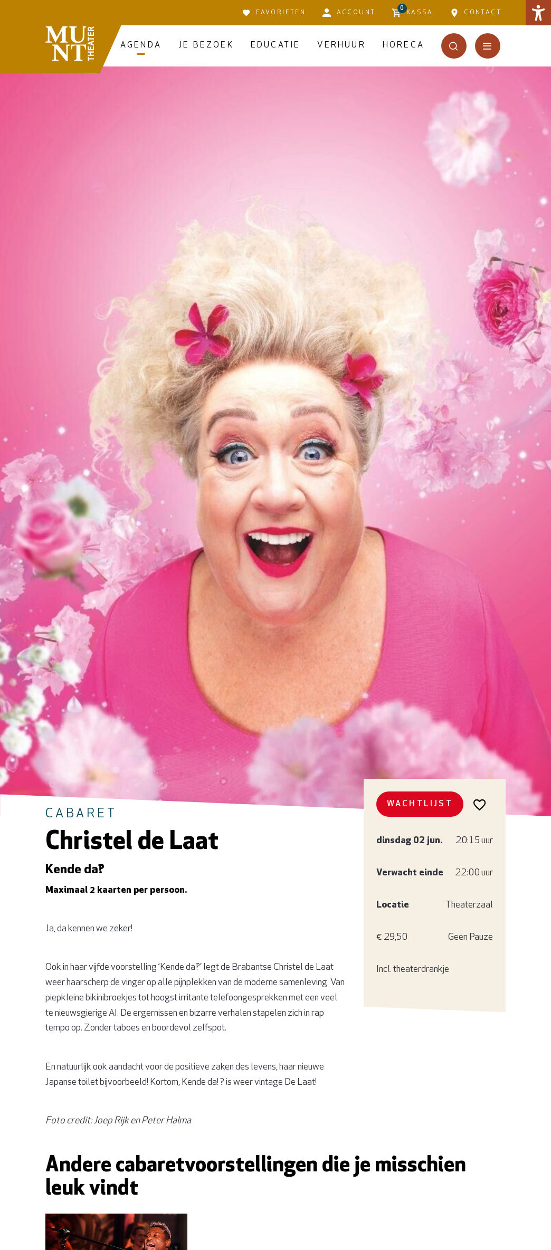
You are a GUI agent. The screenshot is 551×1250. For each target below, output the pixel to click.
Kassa (412, 11)
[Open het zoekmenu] (454, 46)
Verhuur (341, 45)
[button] (538, 12)
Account (348, 12)
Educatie (276, 45)
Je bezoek (206, 45)
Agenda (141, 45)
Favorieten (274, 12)
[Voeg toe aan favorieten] (480, 804)
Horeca (403, 45)
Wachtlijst (420, 804)
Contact (475, 12)
